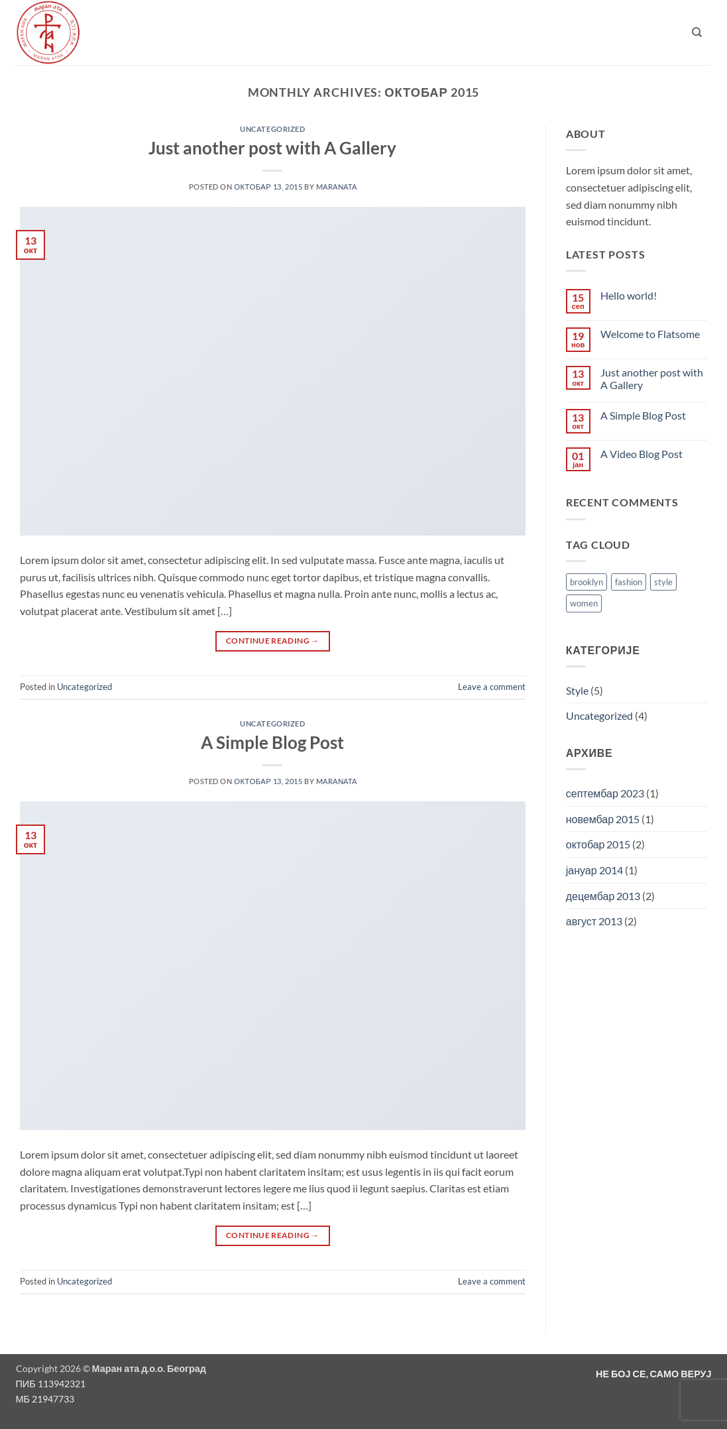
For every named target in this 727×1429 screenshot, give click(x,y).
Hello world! (628, 295)
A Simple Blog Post (272, 742)
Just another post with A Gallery (272, 148)
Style (577, 690)
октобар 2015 (598, 844)
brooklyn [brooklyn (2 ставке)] (586, 582)
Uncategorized (272, 129)
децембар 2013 (603, 895)
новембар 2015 (603, 819)
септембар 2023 (605, 793)
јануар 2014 (594, 870)
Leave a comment (492, 686)
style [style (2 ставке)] (663, 582)
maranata (336, 186)
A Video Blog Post (641, 453)
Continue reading (272, 640)
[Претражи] (697, 32)
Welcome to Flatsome (650, 333)
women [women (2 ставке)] (584, 603)
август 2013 (594, 921)
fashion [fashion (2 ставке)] (628, 582)
